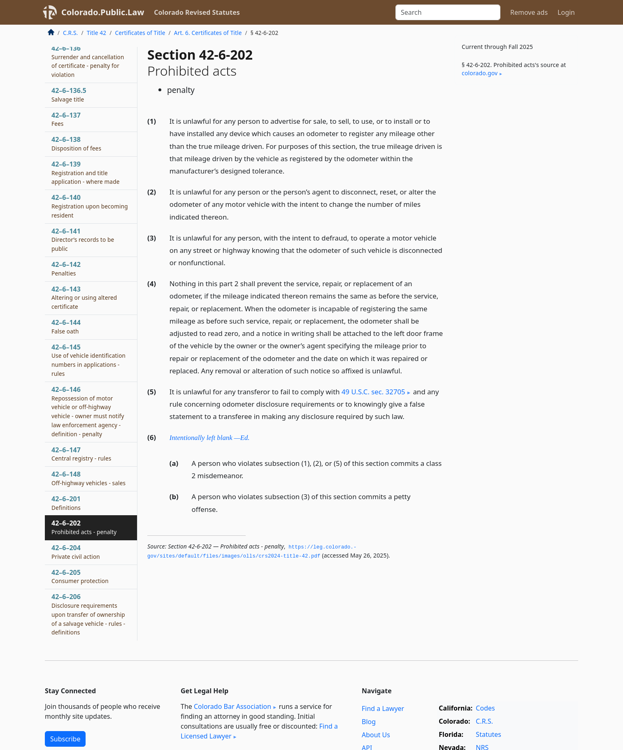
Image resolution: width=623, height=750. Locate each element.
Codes (485, 708)
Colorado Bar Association (232, 706)
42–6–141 (82, 240)
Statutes (488, 734)
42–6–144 (66, 326)
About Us (376, 734)
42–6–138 (76, 143)
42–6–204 (75, 551)
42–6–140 (89, 206)
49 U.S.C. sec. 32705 (373, 391)
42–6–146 (87, 411)
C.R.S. (70, 33)
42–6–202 (83, 527)
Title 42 (97, 33)
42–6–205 (80, 576)
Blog (369, 721)
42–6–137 (66, 119)
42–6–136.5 (68, 94)
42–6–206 (88, 614)
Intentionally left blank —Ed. (210, 438)
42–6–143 (84, 298)
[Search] (447, 12)
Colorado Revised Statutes (196, 12)
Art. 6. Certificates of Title (208, 33)
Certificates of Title (140, 33)
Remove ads (529, 12)
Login (566, 12)
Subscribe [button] (65, 738)
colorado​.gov (479, 73)
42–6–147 (81, 454)
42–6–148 (88, 478)
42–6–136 (87, 61)
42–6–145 (88, 360)
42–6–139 (85, 173)
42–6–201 (66, 503)
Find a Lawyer (383, 708)
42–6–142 (66, 268)
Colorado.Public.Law (102, 12)
